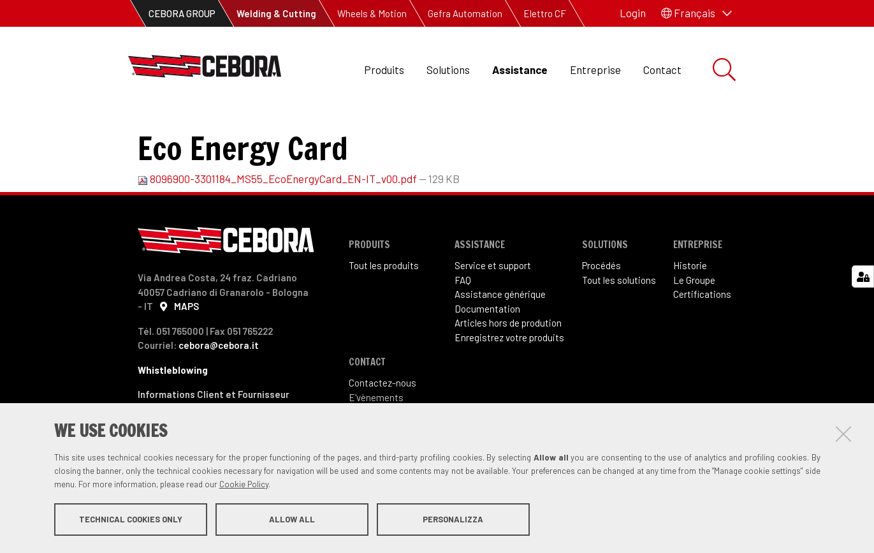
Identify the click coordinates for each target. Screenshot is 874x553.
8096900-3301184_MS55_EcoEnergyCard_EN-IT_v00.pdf (278, 221)
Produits (384, 69)
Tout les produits (384, 308)
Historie (690, 308)
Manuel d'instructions (361, 128)
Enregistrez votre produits (509, 380)
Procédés (601, 308)
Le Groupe (694, 322)
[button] (696, 13)
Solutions (448, 69)
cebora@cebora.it (218, 388)
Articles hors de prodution (508, 365)
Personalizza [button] (453, 520)
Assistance (520, 69)
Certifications (702, 337)
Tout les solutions (619, 322)
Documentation (256, 128)
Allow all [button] (292, 520)
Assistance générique (500, 337)
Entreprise (595, 69)
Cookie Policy (243, 485)
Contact (662, 69)
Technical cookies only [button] (130, 520)
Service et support (493, 308)
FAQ (463, 322)
